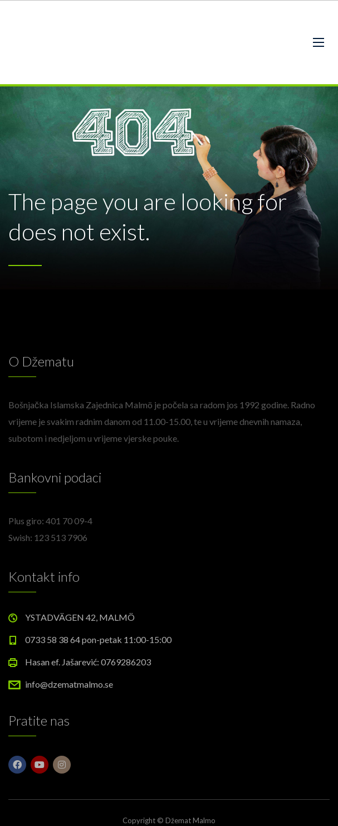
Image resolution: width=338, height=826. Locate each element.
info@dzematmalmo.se (69, 684)
